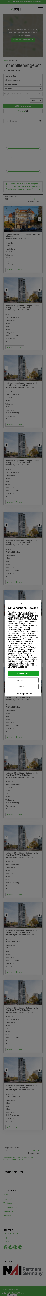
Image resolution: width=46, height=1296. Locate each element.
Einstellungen (22, 687)
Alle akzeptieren (23, 673)
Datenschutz (18, 694)
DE (21, 604)
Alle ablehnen (23, 680)
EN (25, 604)
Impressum (28, 694)
